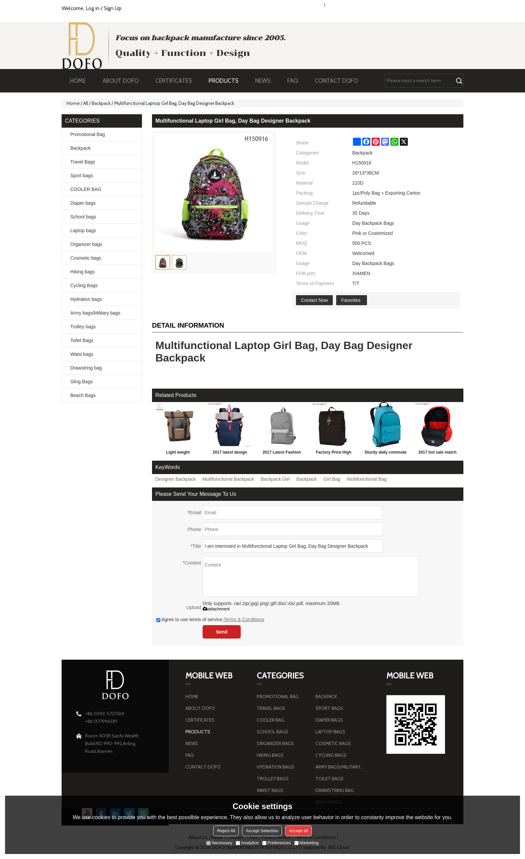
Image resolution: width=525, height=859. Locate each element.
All (85, 103)
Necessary (219, 842)
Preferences (276, 842)
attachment (216, 608)
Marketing (306, 842)
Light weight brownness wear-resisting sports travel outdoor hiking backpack (178, 453)
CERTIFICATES (173, 80)
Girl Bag (332, 479)
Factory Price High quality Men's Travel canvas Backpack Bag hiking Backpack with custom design (333, 453)
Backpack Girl (275, 479)
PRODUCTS (227, 80)
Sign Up (113, 8)
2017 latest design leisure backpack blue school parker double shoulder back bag (230, 453)
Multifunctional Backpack (228, 479)
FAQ (296, 80)
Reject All (226, 830)
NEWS (266, 80)
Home (73, 103)
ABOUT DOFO (123, 80)
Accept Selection (262, 830)
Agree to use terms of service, (210, 619)
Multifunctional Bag (366, 479)
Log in (92, 8)
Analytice (247, 842)
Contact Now (314, 300)
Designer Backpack (175, 479)
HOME (78, 80)
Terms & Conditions (244, 619)
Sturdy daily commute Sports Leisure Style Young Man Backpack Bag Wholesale (385, 453)
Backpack (101, 103)
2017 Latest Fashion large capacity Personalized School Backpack (281, 453)
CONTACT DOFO (336, 80)
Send (221, 632)
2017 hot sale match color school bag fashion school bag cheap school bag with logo (437, 453)
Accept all (298, 830)
